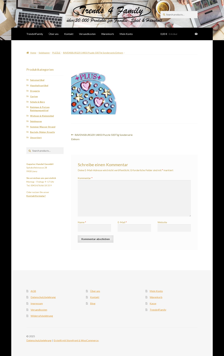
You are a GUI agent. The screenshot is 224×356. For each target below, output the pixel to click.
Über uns (54, 33)
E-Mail (122, 222)
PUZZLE (56, 52)
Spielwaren (44, 52)
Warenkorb (107, 33)
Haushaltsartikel (39, 85)
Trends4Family (34, 33)
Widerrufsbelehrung (42, 315)
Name (82, 222)
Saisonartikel (37, 80)
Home (33, 52)
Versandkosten (87, 33)
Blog (92, 303)
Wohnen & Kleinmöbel (42, 115)
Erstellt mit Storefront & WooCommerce (76, 340)
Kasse (153, 303)
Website (162, 222)
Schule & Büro (37, 101)
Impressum (37, 303)
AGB (33, 291)
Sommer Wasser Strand (42, 126)
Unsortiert (36, 137)
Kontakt (68, 33)
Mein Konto (126, 33)
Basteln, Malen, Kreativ (42, 132)
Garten (34, 96)
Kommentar (85, 178)
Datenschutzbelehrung (43, 297)
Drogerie (35, 91)
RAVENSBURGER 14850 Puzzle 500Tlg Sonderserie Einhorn (93, 52)
